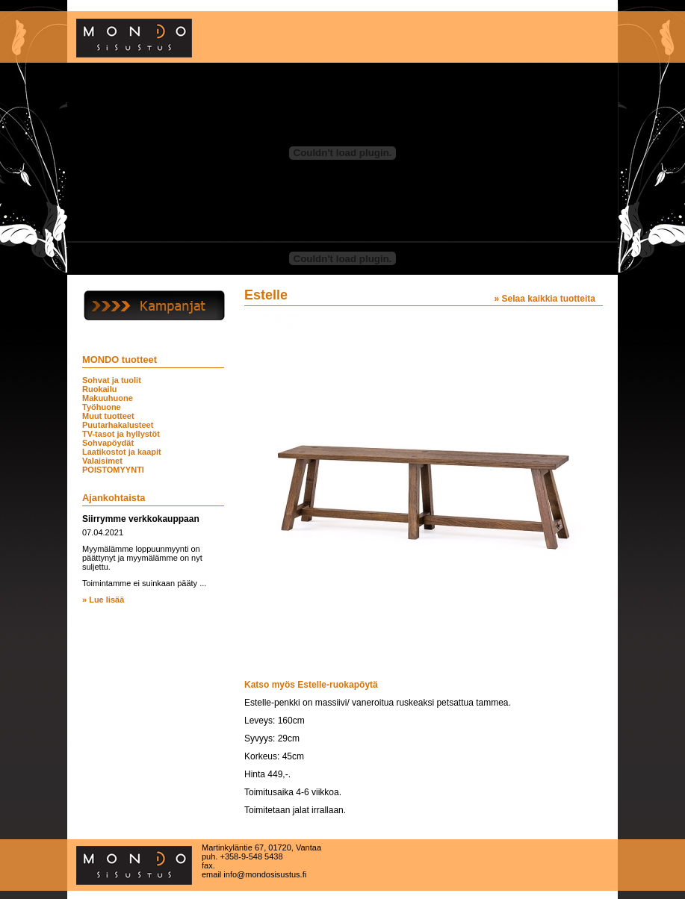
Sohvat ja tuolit (111, 380)
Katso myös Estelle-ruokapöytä (311, 684)
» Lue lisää (103, 599)
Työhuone (101, 406)
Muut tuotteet (108, 415)
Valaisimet (102, 460)
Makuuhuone (107, 397)
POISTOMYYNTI (113, 469)
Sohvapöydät (108, 442)
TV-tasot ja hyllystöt (121, 433)
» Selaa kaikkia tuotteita (545, 298)
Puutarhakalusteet (117, 424)
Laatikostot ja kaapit (121, 451)
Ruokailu (99, 389)
